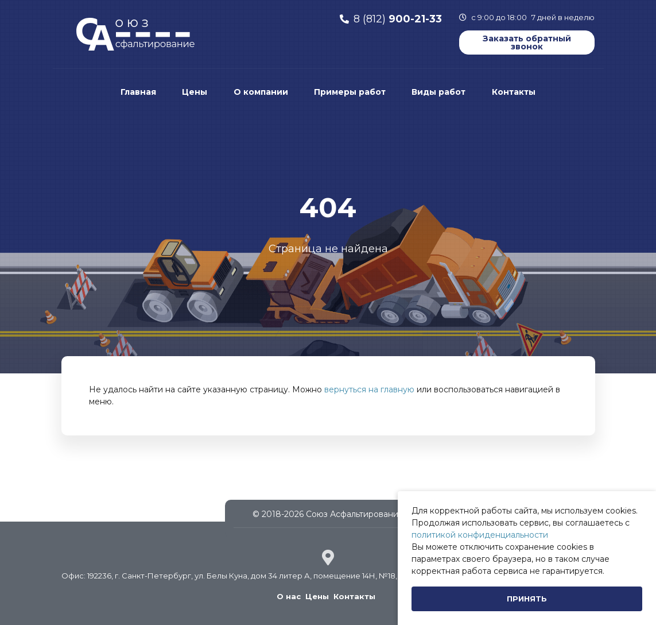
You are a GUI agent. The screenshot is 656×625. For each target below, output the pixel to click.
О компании (261, 92)
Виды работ (438, 92)
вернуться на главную (369, 389)
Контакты (513, 92)
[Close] (527, 599)
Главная (138, 92)
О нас (289, 596)
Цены (194, 92)
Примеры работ (350, 92)
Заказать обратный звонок (527, 42)
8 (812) (398, 19)
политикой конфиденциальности (480, 535)
